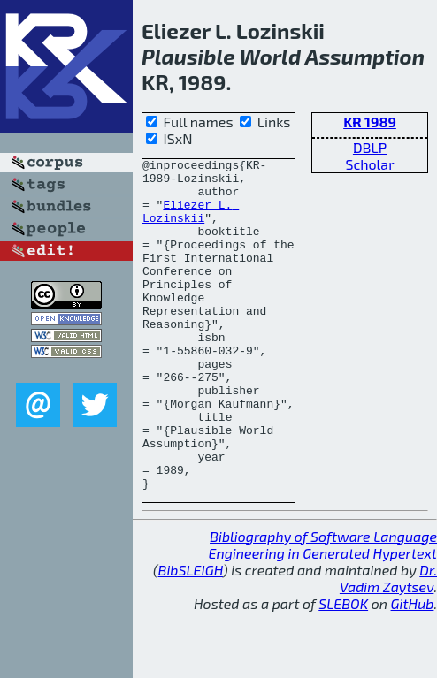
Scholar (369, 164)
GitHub (412, 669)
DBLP (370, 147)
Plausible (188, 56)
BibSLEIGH (190, 636)
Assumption (365, 56)
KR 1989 (369, 121)
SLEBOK (343, 669)
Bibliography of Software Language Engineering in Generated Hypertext (323, 611)
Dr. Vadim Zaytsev (388, 644)
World (270, 56)
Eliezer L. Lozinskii (190, 223)
